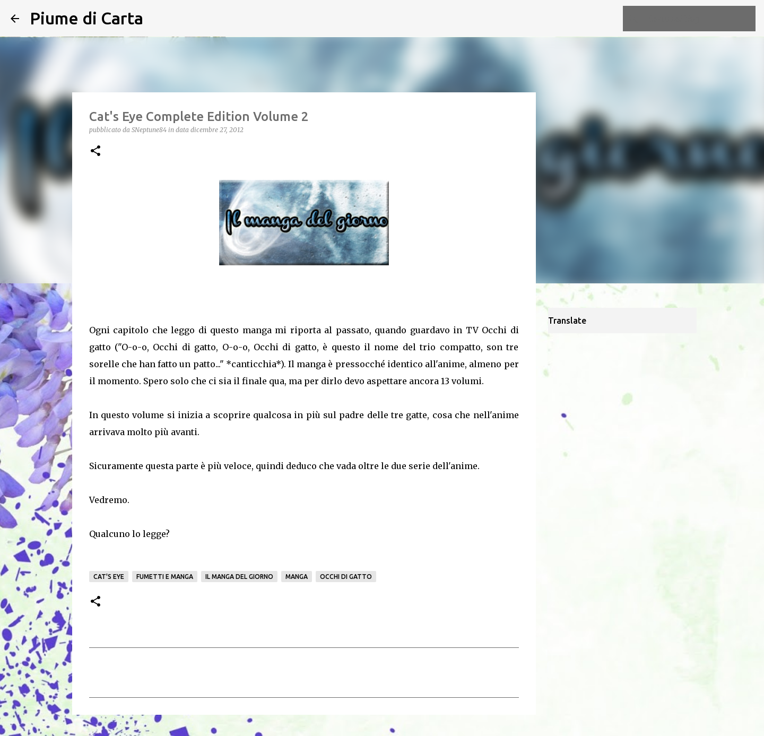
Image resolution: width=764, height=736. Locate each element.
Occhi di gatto (346, 576)
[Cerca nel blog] (700, 18)
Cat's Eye (108, 576)
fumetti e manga (164, 576)
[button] (95, 151)
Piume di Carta (86, 18)
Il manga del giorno (239, 576)
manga (296, 576)
